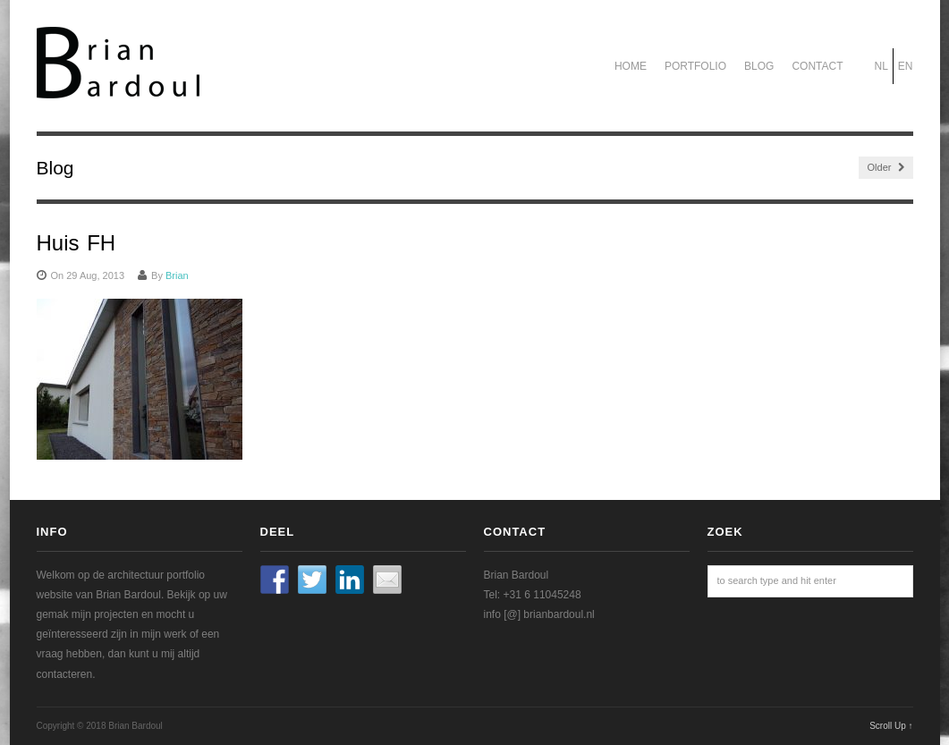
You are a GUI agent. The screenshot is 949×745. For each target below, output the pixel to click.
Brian (177, 275)
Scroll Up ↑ (890, 726)
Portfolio (695, 66)
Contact (817, 66)
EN (905, 66)
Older (886, 167)
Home (630, 66)
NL (880, 66)
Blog (759, 66)
